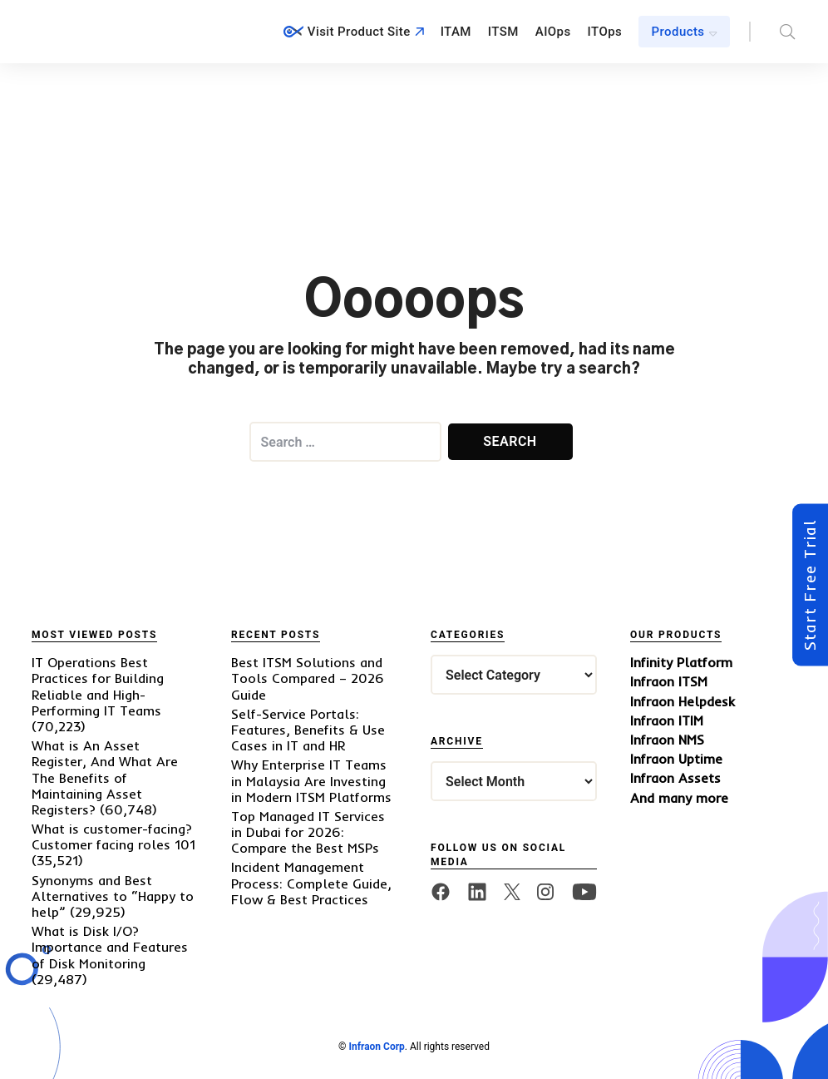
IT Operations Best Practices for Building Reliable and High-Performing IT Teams (98, 686)
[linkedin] (477, 892)
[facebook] (441, 892)
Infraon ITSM (668, 682)
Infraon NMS (667, 740)
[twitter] (512, 891)
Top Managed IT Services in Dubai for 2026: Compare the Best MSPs (308, 832)
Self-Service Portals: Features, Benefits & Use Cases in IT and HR (308, 729)
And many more (679, 798)
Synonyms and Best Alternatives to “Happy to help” (113, 896)
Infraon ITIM (666, 721)
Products (678, 31)
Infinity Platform (681, 663)
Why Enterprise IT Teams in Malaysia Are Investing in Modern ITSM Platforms (311, 780)
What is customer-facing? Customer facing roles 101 (113, 836)
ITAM (456, 31)
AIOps (553, 31)
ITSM (503, 31)
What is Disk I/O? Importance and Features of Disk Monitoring (110, 947)
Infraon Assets (675, 778)
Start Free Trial (810, 585)
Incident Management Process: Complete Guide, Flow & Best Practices (311, 883)
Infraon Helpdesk (682, 702)
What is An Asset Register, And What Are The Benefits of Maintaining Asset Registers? (105, 777)
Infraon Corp (376, 1046)
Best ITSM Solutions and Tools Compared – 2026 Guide (307, 678)
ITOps (605, 31)
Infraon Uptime (676, 759)
